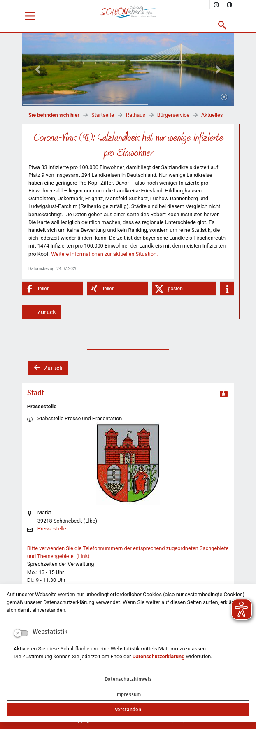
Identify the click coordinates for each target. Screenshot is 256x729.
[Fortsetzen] (224, 97)
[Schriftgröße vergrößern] (216, 4)
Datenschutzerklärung (159, 656)
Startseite (102, 115)
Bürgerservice (173, 115)
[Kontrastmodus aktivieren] (229, 4)
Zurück (46, 312)
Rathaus (135, 115)
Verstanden (128, 709)
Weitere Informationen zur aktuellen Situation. (104, 254)
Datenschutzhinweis (128, 679)
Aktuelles (212, 115)
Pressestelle (51, 529)
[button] (222, 25)
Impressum (128, 694)
